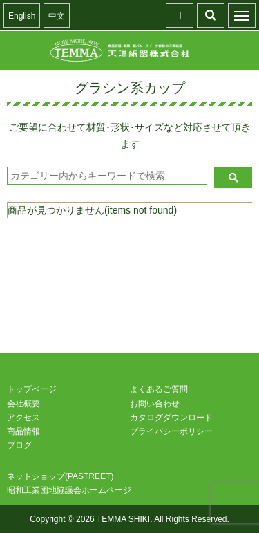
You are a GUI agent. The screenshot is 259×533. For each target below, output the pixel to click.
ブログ (19, 445)
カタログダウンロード (171, 417)
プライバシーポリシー (171, 431)
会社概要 (23, 404)
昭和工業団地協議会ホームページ (69, 490)
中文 (56, 16)
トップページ (32, 389)
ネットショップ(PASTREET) (60, 476)
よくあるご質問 (159, 389)
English (21, 16)
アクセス (23, 417)
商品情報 (23, 431)
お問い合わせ (155, 404)
